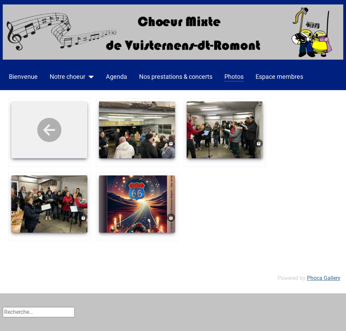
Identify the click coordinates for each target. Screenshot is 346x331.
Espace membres (279, 76)
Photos (234, 76)
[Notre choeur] (89, 76)
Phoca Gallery (324, 278)
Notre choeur (67, 76)
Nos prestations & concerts (175, 76)
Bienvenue (23, 76)
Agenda (116, 76)
